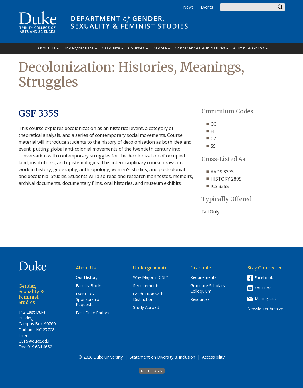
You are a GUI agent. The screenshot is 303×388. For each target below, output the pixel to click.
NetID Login (151, 371)
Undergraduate (79, 48)
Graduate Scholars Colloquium (207, 288)
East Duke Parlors (92, 312)
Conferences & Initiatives (200, 48)
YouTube (263, 288)
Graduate (111, 48)
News (188, 7)
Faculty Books (89, 285)
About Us (46, 48)
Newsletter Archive (265, 308)
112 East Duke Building (32, 315)
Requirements (146, 285)
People (160, 48)
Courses (136, 48)
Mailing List (265, 298)
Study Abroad (146, 307)
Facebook (263, 277)
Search (280, 7)
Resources (200, 299)
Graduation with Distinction (148, 296)
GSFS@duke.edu (34, 341)
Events (207, 7)
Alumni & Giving (249, 48)
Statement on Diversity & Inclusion (162, 357)
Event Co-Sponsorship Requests (87, 299)
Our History (87, 277)
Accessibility (213, 357)
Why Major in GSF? (150, 277)
